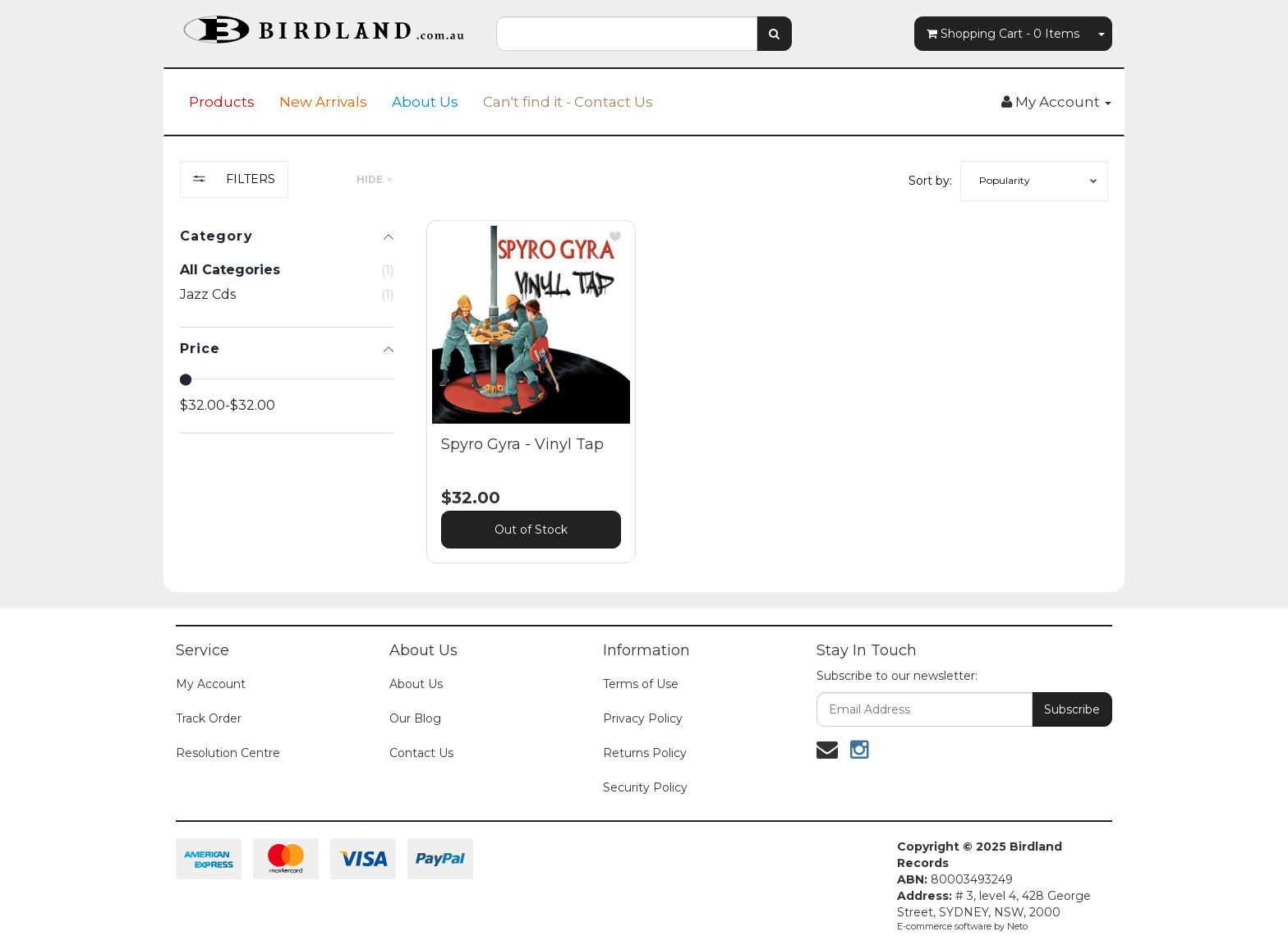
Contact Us (421, 753)
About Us (425, 102)
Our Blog (415, 718)
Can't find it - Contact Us (568, 102)
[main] (767, 404)
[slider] (185, 379)
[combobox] (626, 33)
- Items (1003, 33)
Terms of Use (640, 684)
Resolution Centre (228, 753)
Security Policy (645, 787)
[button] (1034, 181)
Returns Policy (645, 753)
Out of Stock (531, 529)
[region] (286, 374)
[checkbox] (286, 294)
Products (222, 102)
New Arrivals (323, 102)
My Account (211, 684)
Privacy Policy (643, 718)
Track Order (209, 718)
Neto (1017, 926)
